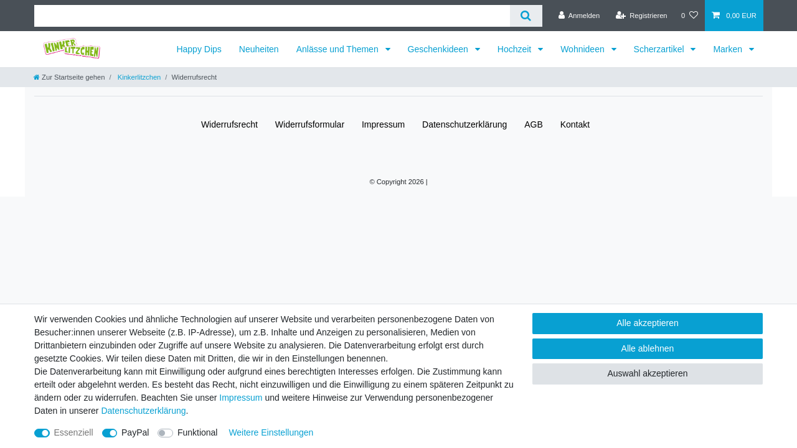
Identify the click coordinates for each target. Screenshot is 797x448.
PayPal (135, 432)
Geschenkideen (439, 49)
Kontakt (575, 124)
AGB (533, 124)
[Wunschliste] (689, 15)
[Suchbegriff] (272, 16)
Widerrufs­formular (309, 124)
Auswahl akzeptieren (647, 373)
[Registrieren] (641, 15)
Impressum (383, 124)
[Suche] (526, 16)
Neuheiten (259, 49)
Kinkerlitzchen (138, 77)
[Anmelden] (579, 15)
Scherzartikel (660, 49)
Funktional (197, 432)
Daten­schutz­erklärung (464, 124)
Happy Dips (198, 49)
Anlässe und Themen (338, 49)
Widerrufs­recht (229, 124)
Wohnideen (583, 49)
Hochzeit (516, 49)
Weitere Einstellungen (271, 432)
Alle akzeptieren (647, 323)
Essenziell (73, 432)
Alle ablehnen (647, 348)
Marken (729, 49)
